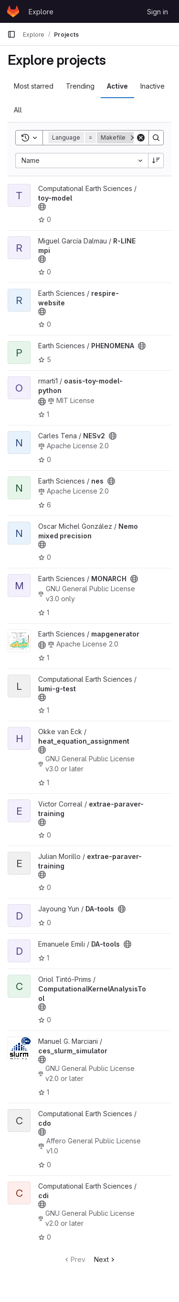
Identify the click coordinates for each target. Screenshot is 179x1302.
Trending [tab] (80, 86)
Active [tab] (117, 86)
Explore (41, 12)
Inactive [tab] (152, 86)
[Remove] (133, 137)
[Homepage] (13, 11)
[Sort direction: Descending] (156, 160)
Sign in (157, 12)
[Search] (156, 137)
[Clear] (141, 137)
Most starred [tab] (33, 86)
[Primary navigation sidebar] (11, 34)
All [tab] (18, 110)
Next (105, 1259)
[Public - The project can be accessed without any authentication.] (42, 207)
